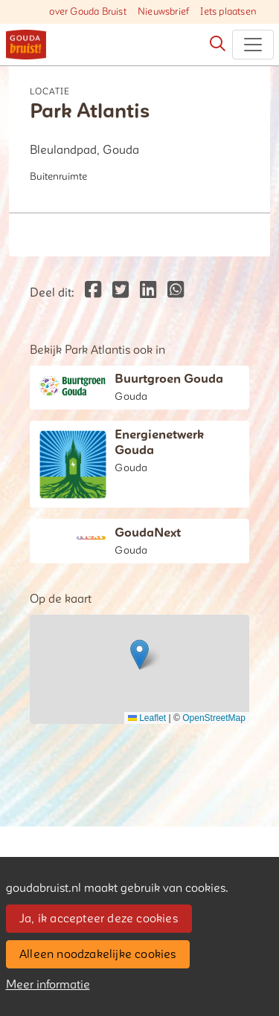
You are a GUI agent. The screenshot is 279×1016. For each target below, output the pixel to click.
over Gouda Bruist (87, 12)
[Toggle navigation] (253, 44)
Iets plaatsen (228, 12)
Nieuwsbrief (163, 12)
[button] (139, 654)
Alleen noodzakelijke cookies (97, 954)
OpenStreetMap (214, 718)
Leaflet (147, 718)
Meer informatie (48, 984)
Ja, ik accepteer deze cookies (98, 918)
